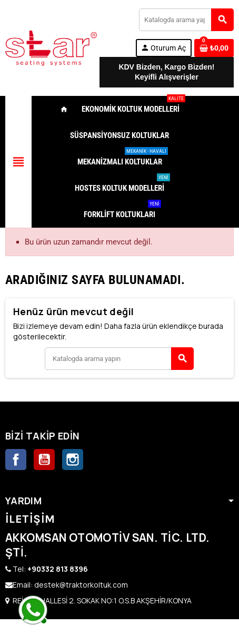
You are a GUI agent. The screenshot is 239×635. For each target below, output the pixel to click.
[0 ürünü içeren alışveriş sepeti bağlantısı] (214, 48)
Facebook (15, 459)
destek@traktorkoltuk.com (81, 585)
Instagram (72, 459)
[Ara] (186, 19)
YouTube (44, 459)
